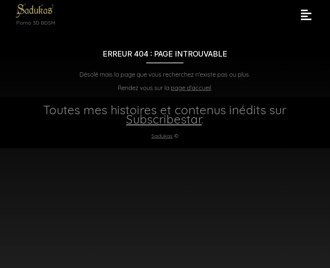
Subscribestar (164, 119)
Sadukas (34, 10)
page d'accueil (191, 88)
